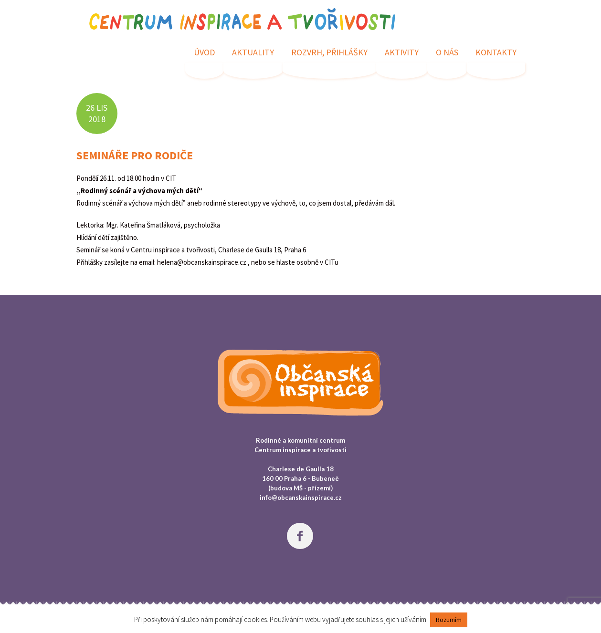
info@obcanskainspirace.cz (301, 497)
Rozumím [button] (449, 620)
